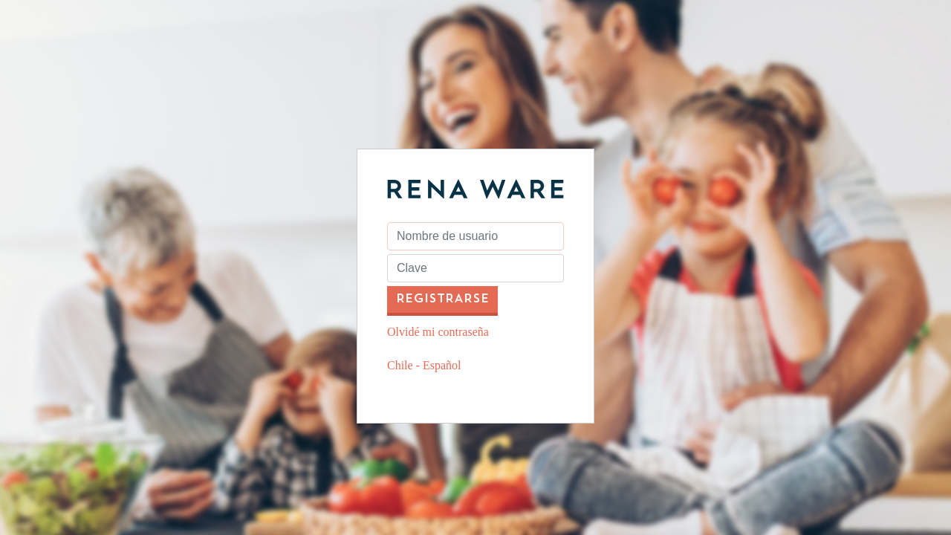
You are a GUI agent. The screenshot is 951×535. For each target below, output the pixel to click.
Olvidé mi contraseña (438, 331)
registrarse (442, 299)
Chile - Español (424, 365)
